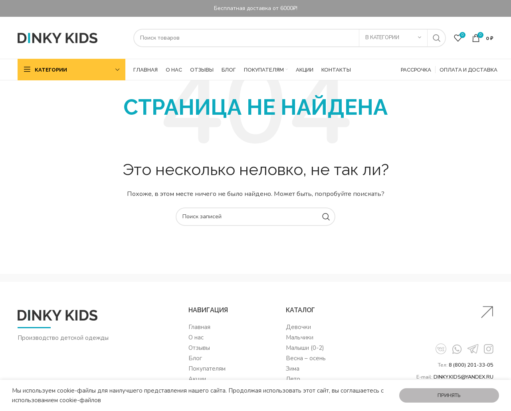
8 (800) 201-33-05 (471, 365)
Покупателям (207, 369)
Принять (449, 395)
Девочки (298, 327)
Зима (292, 369)
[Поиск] (289, 38)
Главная (199, 327)
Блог (195, 358)
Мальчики (299, 337)
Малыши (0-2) (305, 348)
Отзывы (199, 348)
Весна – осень (306, 358)
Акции (197, 379)
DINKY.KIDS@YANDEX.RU (463, 377)
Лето (293, 379)
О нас (196, 337)
